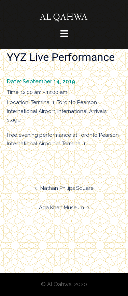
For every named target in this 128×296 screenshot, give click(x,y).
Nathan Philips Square (67, 188)
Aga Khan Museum (61, 207)
